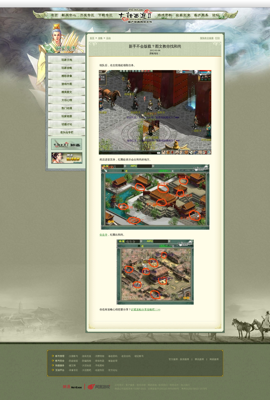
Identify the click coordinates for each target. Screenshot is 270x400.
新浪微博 (184, 359)
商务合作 (174, 385)
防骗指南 (86, 361)
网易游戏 (152, 385)
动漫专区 (99, 370)
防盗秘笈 (73, 361)
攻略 (100, 38)
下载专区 (105, 15)
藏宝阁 (72, 365)
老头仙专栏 (66, 132)
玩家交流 (183, 15)
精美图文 (67, 92)
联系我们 (163, 385)
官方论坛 (112, 370)
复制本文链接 (207, 38)
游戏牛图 (67, 83)
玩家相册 (67, 116)
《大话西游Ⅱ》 (135, 15)
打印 (217, 38)
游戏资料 (164, 15)
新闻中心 (68, 15)
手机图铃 (99, 365)
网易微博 (214, 359)
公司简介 (119, 385)
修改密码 (112, 356)
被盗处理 (112, 361)
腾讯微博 (199, 359)
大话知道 (86, 365)
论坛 (215, 15)
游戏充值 (86, 356)
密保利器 (99, 361)
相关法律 (141, 385)
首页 (54, 15)
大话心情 (67, 100)
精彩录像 (67, 75)
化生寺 (103, 234)
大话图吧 (86, 370)
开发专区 (86, 15)
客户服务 (201, 15)
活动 (108, 38)
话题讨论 (67, 124)
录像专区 (73, 370)
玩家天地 (67, 59)
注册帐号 (73, 356)
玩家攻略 (67, 67)
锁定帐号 (139, 356)
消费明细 (99, 356)
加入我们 (185, 385)
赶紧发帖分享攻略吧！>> (145, 309)
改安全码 (126, 356)
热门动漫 (67, 108)
